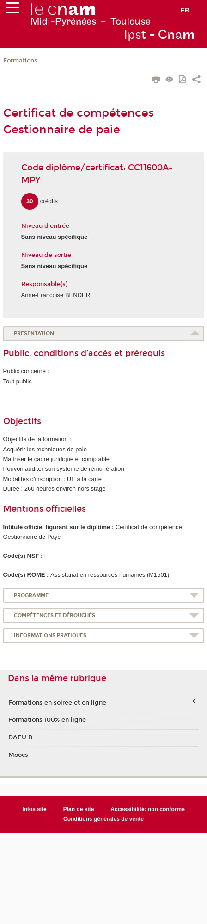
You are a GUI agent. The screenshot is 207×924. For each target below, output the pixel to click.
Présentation (34, 334)
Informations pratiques (50, 635)
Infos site (34, 809)
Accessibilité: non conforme (147, 809)
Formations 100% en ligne (47, 720)
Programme (31, 596)
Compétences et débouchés (54, 615)
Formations (20, 60)
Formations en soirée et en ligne (57, 702)
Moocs (18, 755)
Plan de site (78, 809)
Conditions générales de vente (103, 819)
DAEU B (20, 737)
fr (185, 10)
